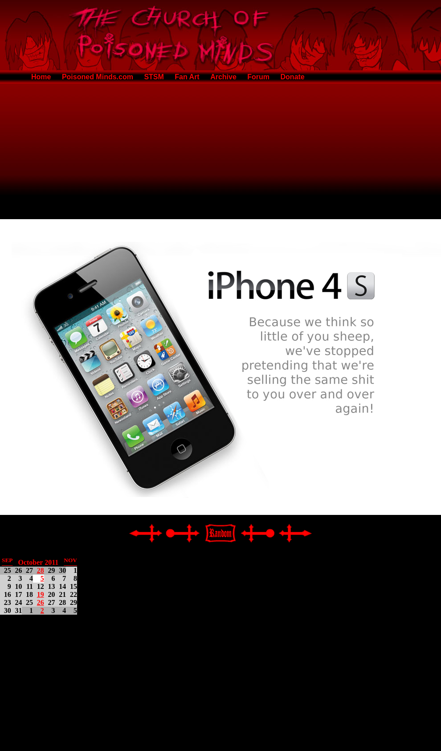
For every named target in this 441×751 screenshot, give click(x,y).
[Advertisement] (220, 149)
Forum (258, 77)
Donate (293, 77)
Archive (223, 77)
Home (41, 77)
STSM (153, 77)
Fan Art (187, 77)
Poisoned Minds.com (97, 77)
